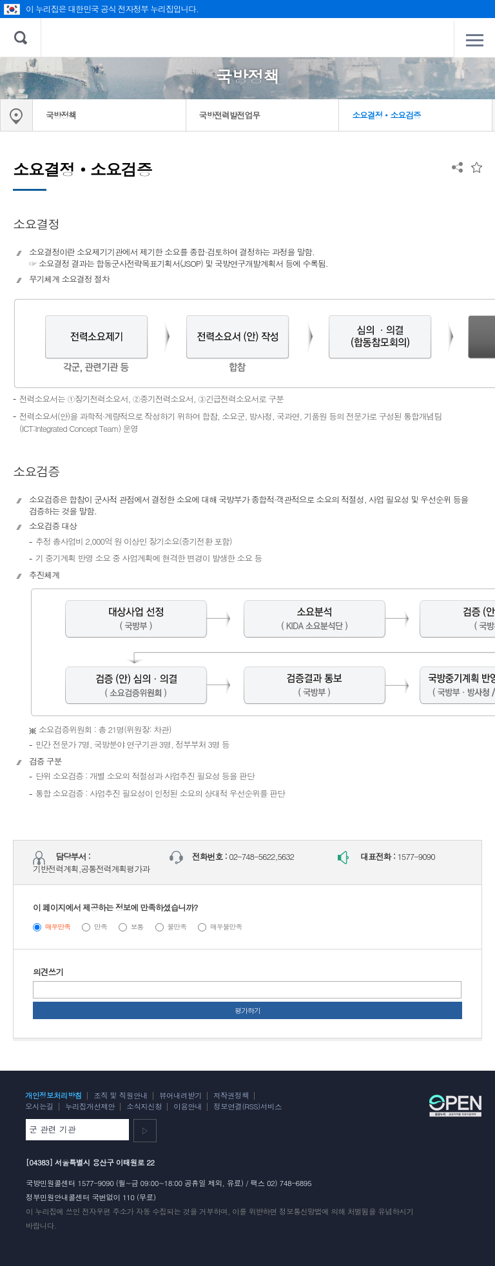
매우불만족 (226, 926)
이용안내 (187, 1106)
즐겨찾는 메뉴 (476, 167)
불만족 (176, 926)
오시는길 (39, 1106)
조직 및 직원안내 (120, 1095)
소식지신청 (144, 1106)
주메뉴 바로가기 (0, 0)
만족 (100, 926)
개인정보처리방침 (53, 1095)
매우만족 (58, 926)
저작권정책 (231, 1095)
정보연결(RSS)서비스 (247, 1106)
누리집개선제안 (90, 1106)
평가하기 (247, 1010)
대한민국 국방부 (248, 37)
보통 (137, 926)
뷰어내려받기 (180, 1095)
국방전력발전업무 (229, 115)
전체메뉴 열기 (474, 40)
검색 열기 (20, 37)
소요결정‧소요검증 (386, 115)
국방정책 (61, 115)
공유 (457, 167)
